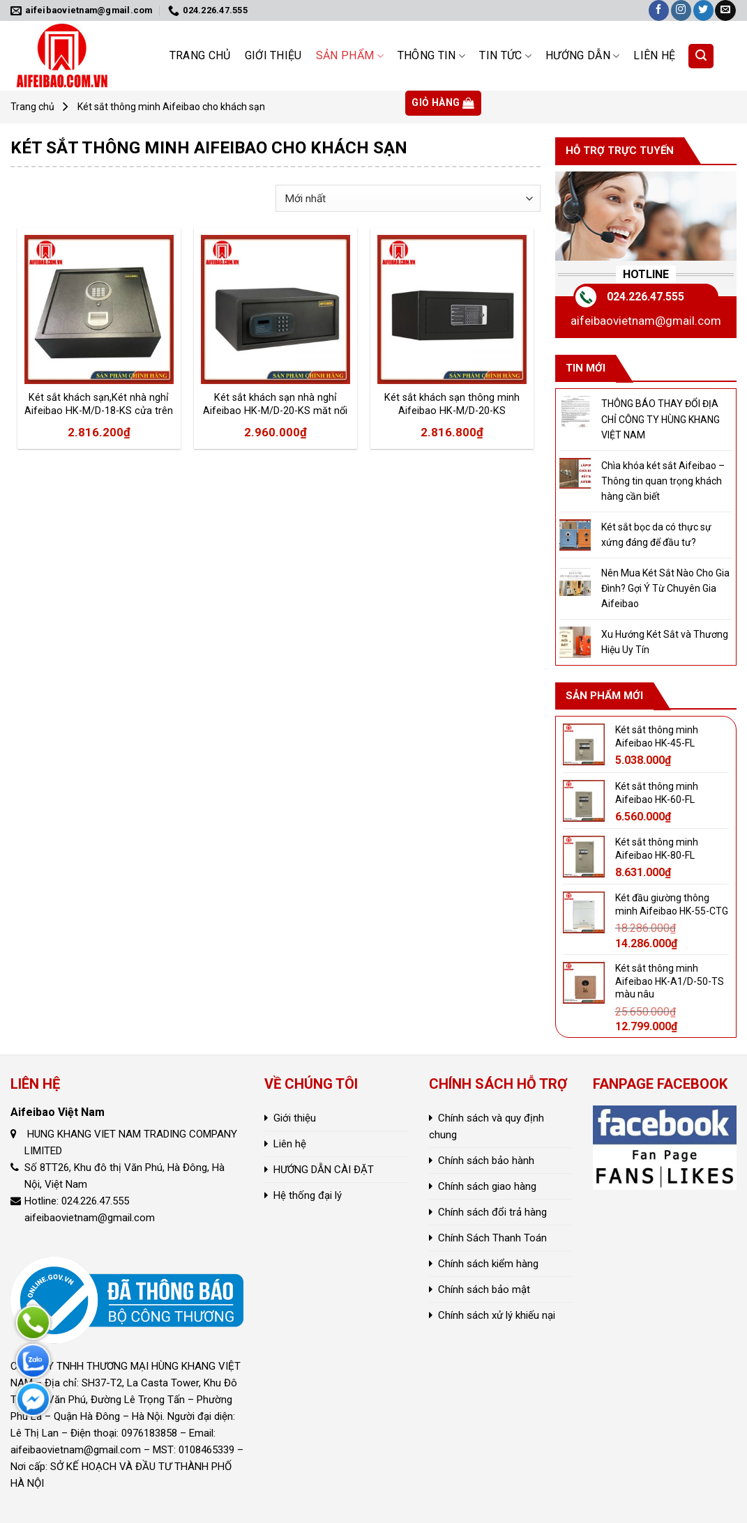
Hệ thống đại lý (307, 1195)
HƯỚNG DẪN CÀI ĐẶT (323, 1169)
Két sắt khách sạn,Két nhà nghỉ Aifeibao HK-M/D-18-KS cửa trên (98, 404)
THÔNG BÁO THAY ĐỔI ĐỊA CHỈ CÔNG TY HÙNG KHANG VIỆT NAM (660, 419)
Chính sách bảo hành (486, 1160)
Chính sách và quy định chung (486, 1126)
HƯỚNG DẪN (582, 56)
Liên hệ (654, 55)
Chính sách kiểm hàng (488, 1263)
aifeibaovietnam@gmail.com (646, 321)
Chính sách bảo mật (484, 1289)
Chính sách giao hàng (487, 1186)
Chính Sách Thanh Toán (492, 1238)
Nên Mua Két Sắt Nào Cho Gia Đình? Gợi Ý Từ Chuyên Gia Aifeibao (665, 588)
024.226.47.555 (645, 296)
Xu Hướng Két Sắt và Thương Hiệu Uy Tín (664, 642)
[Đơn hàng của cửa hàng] (408, 198)
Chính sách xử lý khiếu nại (496, 1315)
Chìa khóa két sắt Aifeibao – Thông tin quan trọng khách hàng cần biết (663, 481)
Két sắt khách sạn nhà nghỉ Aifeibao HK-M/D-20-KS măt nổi (275, 404)
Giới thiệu (273, 55)
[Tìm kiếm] (700, 56)
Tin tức (505, 56)
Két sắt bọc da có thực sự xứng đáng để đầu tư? (656, 534)
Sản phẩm (350, 56)
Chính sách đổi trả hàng (492, 1212)
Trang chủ (200, 55)
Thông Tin (431, 56)
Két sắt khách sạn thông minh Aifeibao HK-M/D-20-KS (452, 404)
